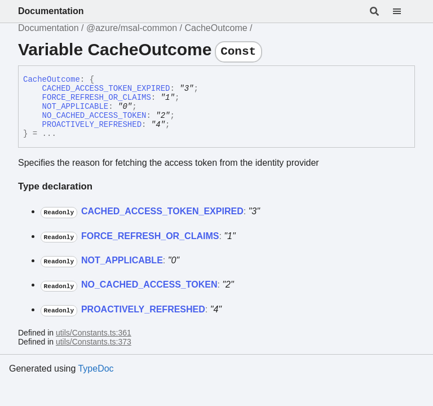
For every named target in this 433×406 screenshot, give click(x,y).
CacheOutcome (215, 28)
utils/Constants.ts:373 (93, 341)
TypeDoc (95, 368)
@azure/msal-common (131, 28)
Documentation (50, 11)
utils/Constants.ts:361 (93, 332)
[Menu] (403, 11)
